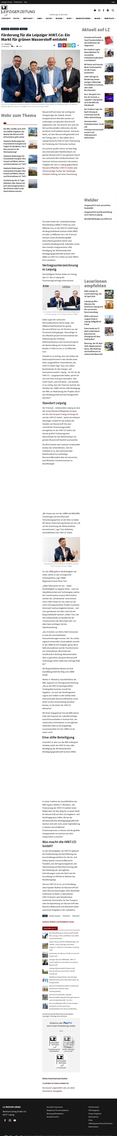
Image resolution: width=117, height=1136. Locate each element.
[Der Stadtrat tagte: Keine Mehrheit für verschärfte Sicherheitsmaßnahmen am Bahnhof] (94, 55)
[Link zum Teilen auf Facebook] (60, 45)
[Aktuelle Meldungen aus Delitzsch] (98, 219)
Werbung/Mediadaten (55, 1113)
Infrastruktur (66, 916)
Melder (97, 18)
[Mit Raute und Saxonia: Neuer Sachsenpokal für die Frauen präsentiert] (94, 68)
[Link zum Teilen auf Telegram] (73, 45)
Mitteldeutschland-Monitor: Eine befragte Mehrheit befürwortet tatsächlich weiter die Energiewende (64, 980)
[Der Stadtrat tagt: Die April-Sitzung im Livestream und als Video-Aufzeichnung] (94, 113)
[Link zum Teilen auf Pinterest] (64, 45)
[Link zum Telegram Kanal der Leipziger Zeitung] (108, 10)
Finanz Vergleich (94, 1113)
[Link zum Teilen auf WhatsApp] (69, 45)
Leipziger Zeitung (6, 2)
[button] (20, 18)
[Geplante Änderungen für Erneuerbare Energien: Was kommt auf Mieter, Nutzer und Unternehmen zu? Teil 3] (16, 160)
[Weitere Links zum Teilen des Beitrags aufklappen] (78, 45)
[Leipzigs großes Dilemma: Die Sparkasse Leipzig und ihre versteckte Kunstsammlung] (94, 307)
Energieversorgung (54, 916)
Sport (69, 18)
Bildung (59, 18)
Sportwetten (93, 1117)
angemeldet (57, 1088)
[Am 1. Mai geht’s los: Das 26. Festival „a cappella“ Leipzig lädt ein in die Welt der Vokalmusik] (94, 100)
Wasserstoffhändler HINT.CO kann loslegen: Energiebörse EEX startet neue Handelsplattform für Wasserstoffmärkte (63, 1006)
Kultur (49, 18)
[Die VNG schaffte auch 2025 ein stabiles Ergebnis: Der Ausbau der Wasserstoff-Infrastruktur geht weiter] (16, 133)
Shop (25, 2)
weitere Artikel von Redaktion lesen (58, 921)
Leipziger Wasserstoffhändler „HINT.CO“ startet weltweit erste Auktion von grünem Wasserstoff (63, 962)
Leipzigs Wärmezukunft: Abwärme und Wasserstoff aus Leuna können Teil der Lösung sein (62, 971)
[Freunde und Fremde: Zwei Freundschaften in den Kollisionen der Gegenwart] (94, 41)
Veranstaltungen (83, 18)
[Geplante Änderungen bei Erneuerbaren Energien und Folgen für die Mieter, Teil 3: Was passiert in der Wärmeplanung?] (16, 146)
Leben (39, 18)
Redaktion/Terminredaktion (58, 1110)
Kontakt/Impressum (55, 1107)
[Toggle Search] (113, 10)
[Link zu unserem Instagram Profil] (99, 10)
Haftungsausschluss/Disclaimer (100, 1123)
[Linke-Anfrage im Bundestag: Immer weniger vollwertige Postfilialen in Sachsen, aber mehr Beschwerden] (94, 83)
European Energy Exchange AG (65, 414)
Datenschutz (93, 1127)
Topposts (24, 29)
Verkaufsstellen (53, 1117)
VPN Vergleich (93, 1110)
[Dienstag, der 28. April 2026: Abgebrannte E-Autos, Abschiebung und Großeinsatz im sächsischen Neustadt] (94, 349)
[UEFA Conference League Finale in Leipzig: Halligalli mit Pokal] (94, 320)
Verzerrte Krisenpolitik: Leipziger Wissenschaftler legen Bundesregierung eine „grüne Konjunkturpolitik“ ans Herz (64, 997)
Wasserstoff (75, 916)
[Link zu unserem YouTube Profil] (95, 10)
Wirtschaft (28, 18)
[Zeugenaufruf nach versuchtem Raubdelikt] (98, 207)
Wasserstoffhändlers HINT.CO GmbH (57, 168)
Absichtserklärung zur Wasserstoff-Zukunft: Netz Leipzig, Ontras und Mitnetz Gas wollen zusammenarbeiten (64, 935)
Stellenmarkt (18, 2)
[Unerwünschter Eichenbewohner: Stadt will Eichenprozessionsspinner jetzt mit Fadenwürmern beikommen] (94, 129)
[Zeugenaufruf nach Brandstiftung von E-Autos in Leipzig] (98, 213)
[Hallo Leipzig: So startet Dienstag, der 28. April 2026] (94, 294)
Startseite (5, 18)
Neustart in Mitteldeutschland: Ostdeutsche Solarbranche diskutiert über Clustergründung (64, 988)
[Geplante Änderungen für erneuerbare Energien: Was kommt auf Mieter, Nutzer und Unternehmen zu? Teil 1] (16, 172)
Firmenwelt (14, 29)
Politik (16, 18)
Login (113, 2)
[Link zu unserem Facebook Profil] (103, 10)
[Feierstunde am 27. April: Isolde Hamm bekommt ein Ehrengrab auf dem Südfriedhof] (94, 334)
